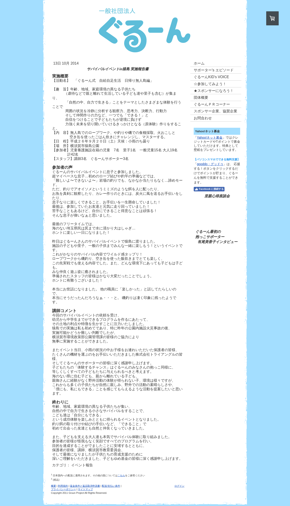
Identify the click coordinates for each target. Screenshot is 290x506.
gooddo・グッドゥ (210, 164)
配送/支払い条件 (111, 485)
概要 (53, 485)
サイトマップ (85, 489)
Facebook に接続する (209, 189)
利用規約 (63, 485)
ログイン (179, 485)
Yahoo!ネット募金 (209, 137)
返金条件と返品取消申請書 (85, 485)
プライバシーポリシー (63, 489)
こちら (121, 475)
